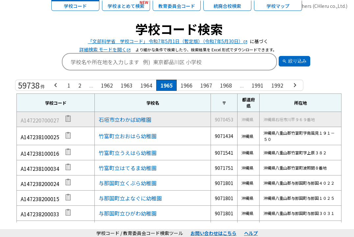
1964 (146, 85)
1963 (127, 85)
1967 (206, 85)
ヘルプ (251, 233)
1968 (226, 85)
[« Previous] (55, 85)
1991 (258, 85)
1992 (277, 85)
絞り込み (294, 61)
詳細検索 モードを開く (105, 49)
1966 (186, 85)
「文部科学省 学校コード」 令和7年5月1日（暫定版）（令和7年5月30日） (168, 41)
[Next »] (295, 85)
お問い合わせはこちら (213, 233)
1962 (107, 85)
